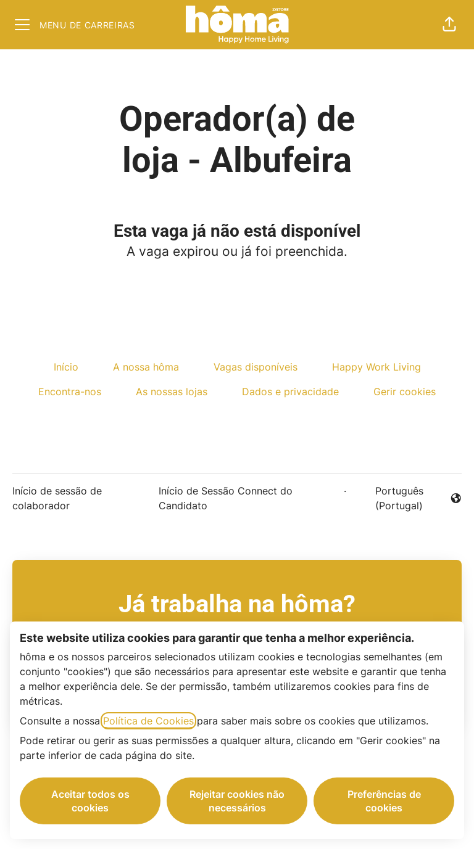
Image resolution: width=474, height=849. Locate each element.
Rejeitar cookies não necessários (237, 801)
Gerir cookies (404, 391)
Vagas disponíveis (255, 367)
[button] (449, 24)
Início (66, 367)
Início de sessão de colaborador (57, 498)
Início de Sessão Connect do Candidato (226, 498)
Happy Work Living (376, 367)
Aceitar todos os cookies (90, 801)
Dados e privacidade (290, 391)
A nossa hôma (146, 367)
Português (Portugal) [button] (406, 498)
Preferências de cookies (384, 801)
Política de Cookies (148, 721)
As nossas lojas (171, 391)
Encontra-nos (69, 391)
